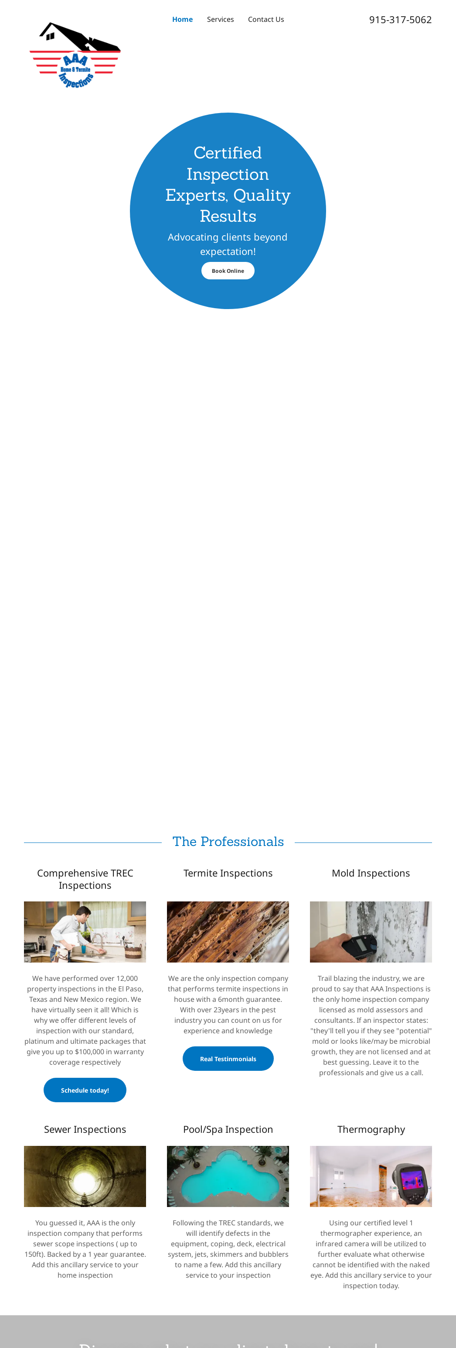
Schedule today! (85, 1090)
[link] (75, 14)
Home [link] (182, 19)
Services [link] (220, 19)
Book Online (228, 271)
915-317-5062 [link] (400, 19)
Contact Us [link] (266, 19)
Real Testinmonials (228, 1059)
